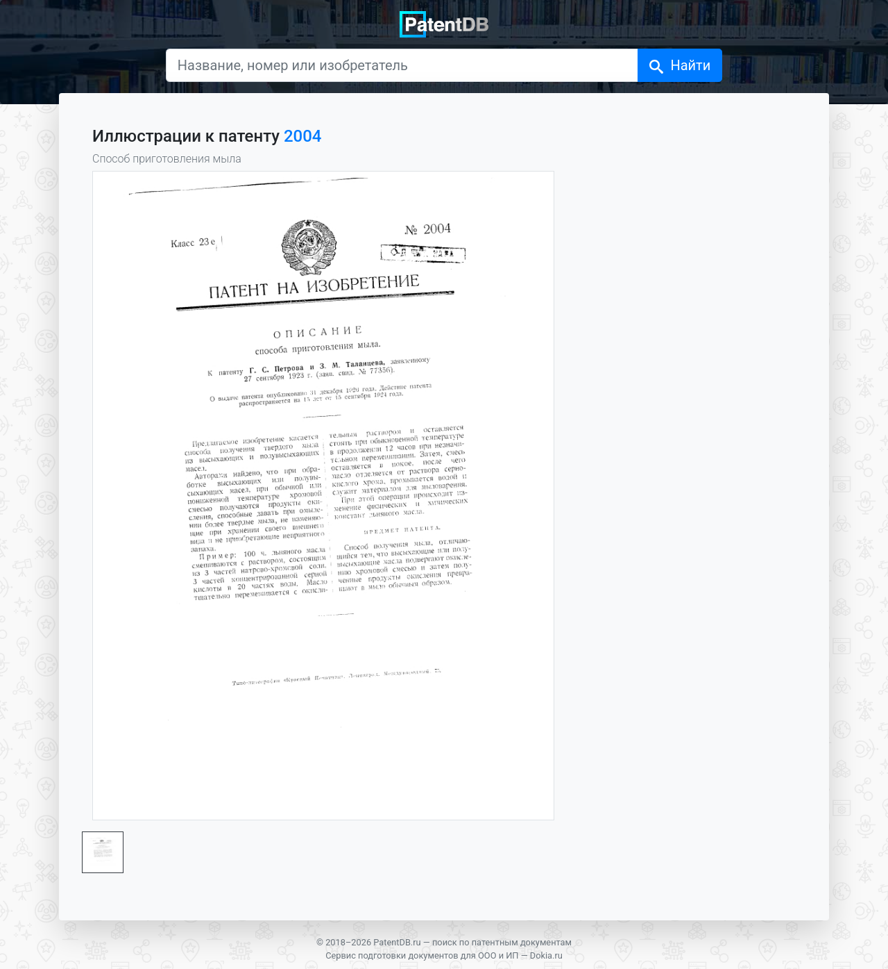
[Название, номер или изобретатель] (402, 65)
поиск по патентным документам (502, 942)
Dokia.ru (546, 955)
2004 (303, 136)
